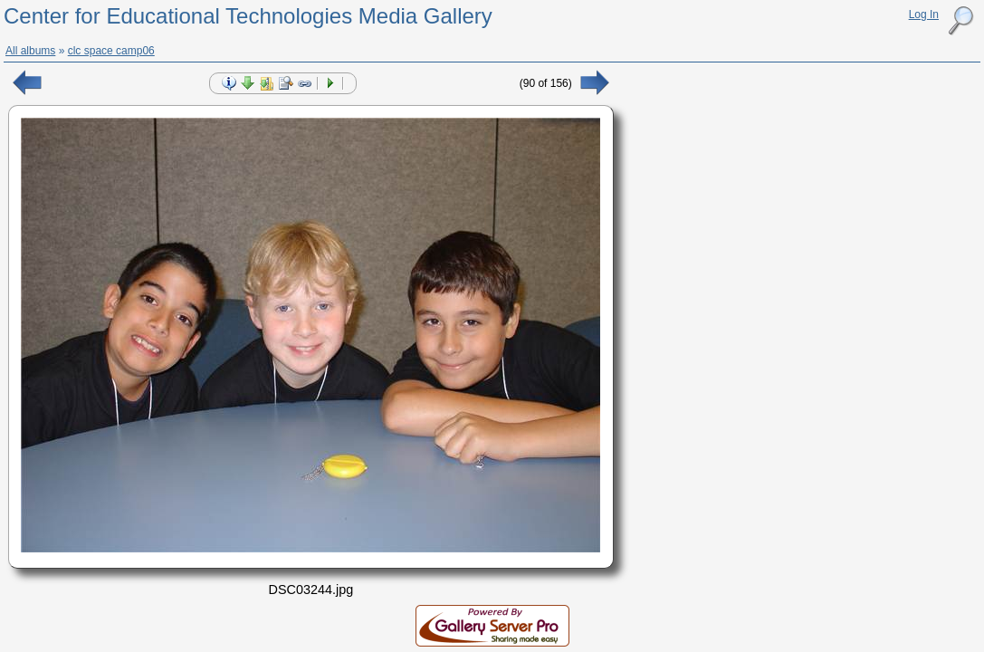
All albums (30, 50)
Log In (924, 14)
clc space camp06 (111, 50)
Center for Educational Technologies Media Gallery (248, 16)
